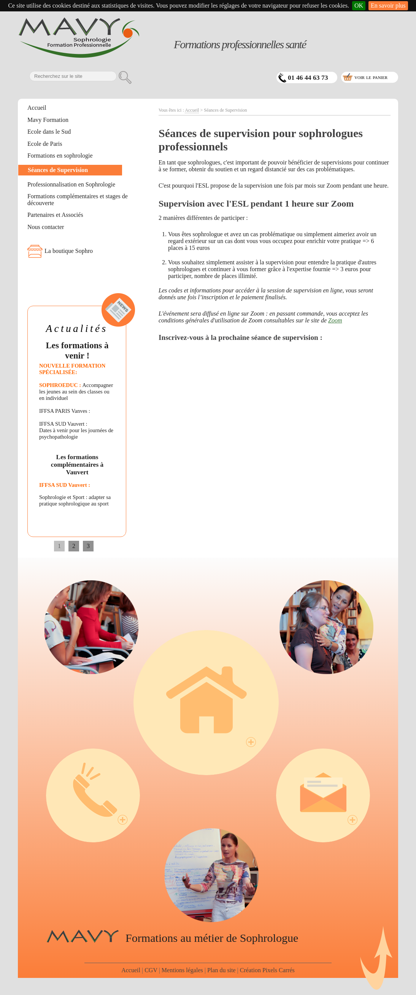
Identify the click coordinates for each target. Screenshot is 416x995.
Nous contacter (45, 227)
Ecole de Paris (44, 144)
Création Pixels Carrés (267, 970)
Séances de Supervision (58, 170)
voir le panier (370, 77)
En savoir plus (388, 5)
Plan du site (221, 970)
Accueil (36, 107)
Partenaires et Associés (55, 215)
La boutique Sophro (68, 251)
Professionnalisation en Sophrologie (71, 184)
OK (358, 5)
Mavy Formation (47, 120)
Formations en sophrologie (60, 155)
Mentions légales (182, 970)
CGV (150, 970)
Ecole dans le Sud (49, 131)
